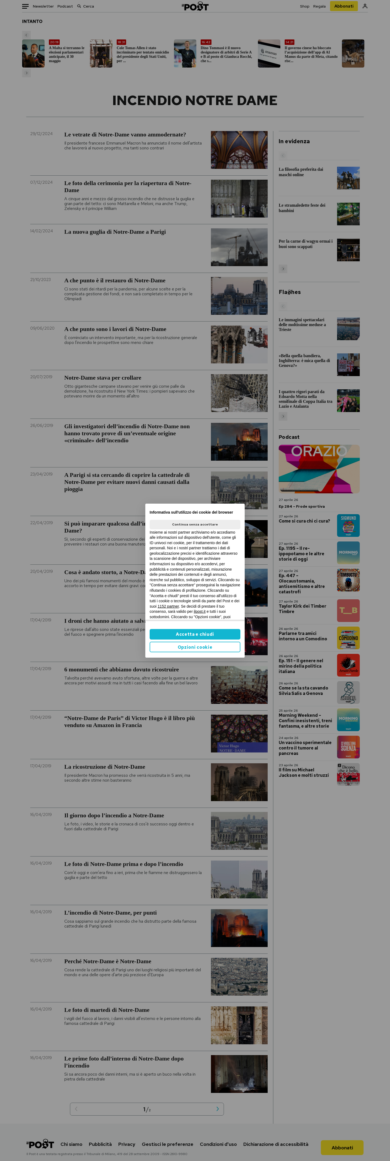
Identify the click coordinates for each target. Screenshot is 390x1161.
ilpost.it (200, 611)
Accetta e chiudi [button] (195, 634)
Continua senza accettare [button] (195, 524)
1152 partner (168, 606)
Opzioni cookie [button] (195, 647)
